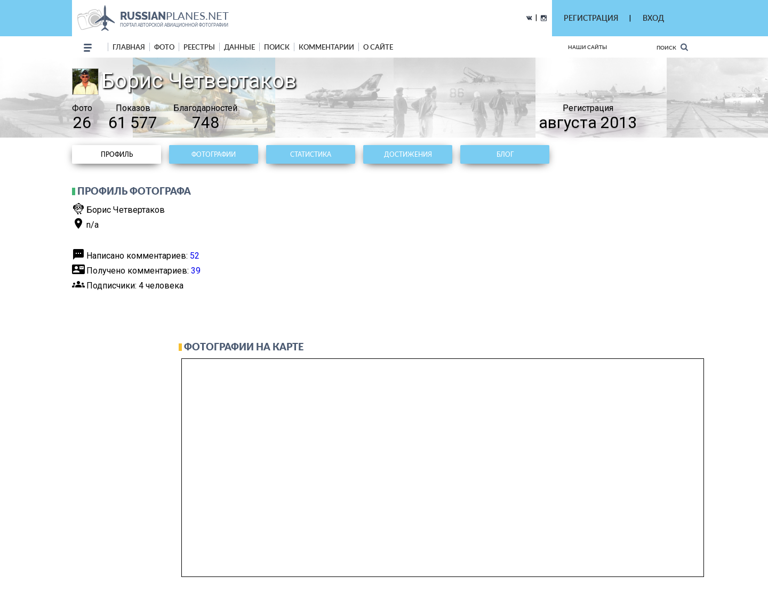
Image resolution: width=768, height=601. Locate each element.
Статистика (310, 154)
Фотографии (213, 154)
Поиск (672, 47)
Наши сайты (587, 47)
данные (239, 47)
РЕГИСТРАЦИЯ (591, 17)
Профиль (117, 154)
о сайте (378, 47)
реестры (199, 47)
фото (164, 47)
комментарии (326, 47)
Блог (505, 154)
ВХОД (653, 17)
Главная (129, 47)
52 (194, 256)
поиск (277, 47)
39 (196, 271)
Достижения (408, 154)
